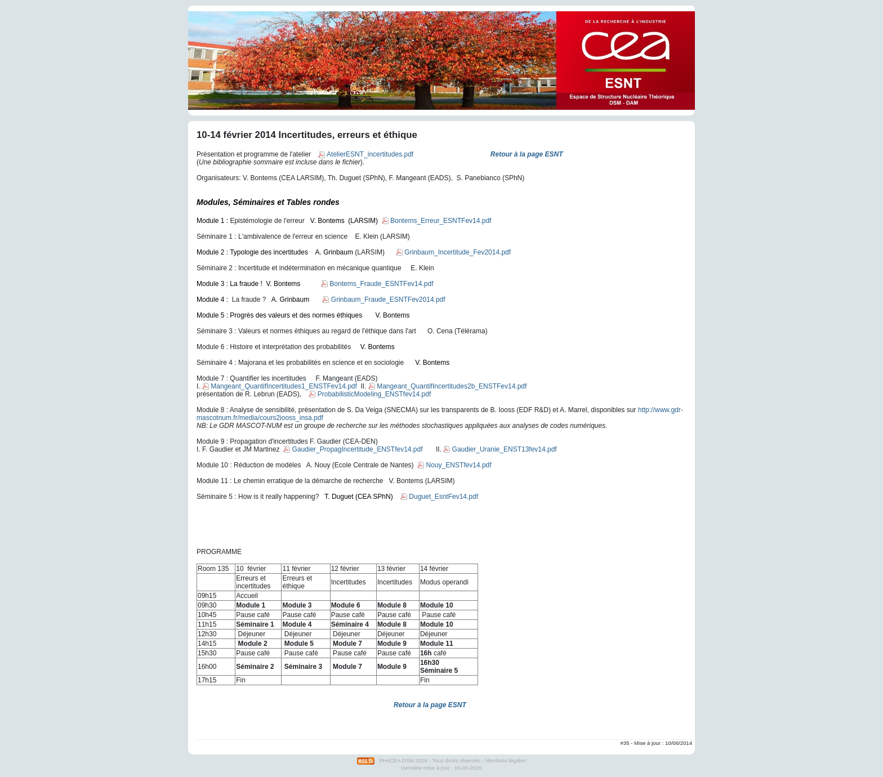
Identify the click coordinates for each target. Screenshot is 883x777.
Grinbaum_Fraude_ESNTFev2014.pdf (383, 299)
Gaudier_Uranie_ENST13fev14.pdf (499, 449)
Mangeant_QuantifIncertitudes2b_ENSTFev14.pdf (447, 386)
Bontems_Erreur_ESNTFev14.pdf (437, 221)
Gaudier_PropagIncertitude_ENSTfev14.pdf (352, 449)
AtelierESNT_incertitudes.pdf (365, 154)
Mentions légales (505, 760)
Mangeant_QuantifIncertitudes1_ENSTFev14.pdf (279, 386)
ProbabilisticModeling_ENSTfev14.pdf (370, 394)
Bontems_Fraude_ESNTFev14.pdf (377, 284)
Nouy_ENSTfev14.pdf (454, 465)
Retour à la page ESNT (430, 705)
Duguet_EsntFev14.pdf (439, 497)
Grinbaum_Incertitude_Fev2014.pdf (453, 252)
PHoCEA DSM (396, 760)
